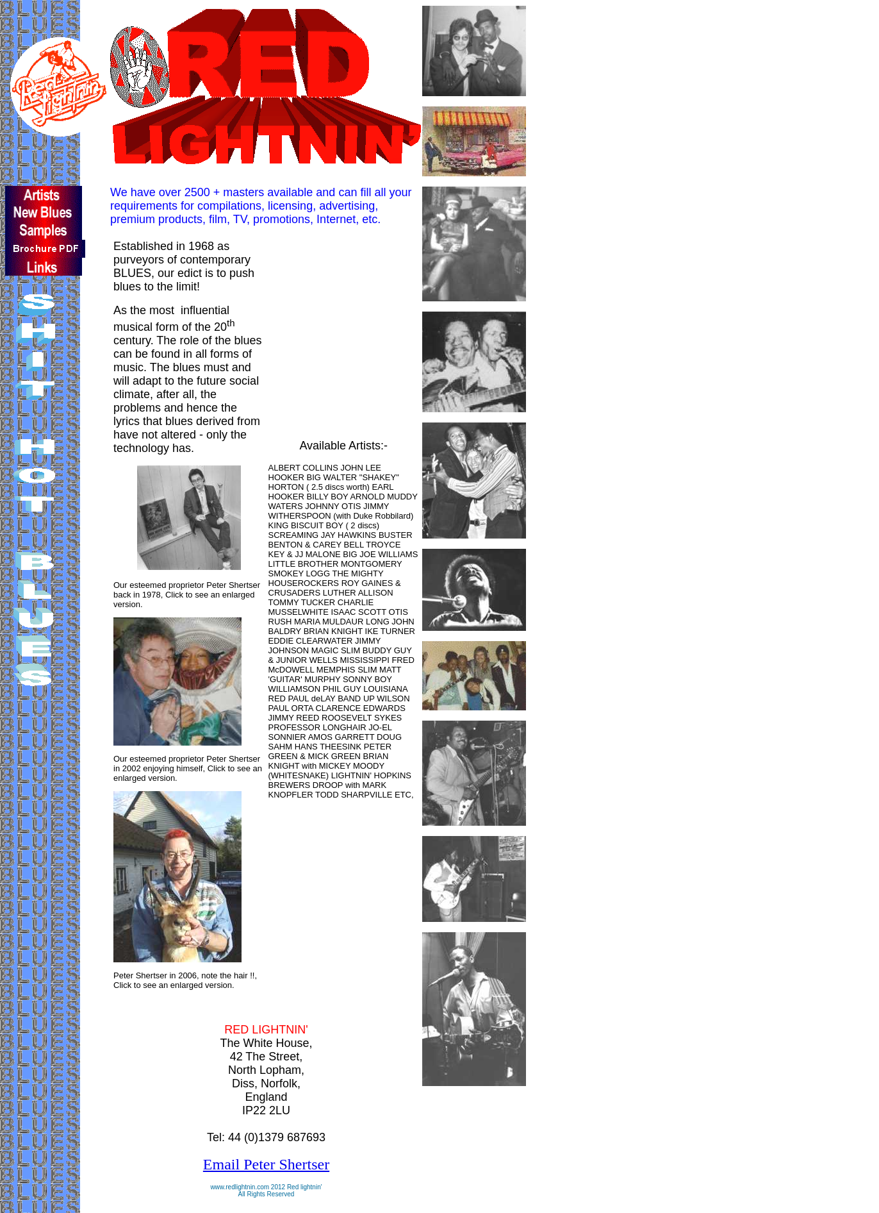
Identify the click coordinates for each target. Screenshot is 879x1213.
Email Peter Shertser (266, 1164)
